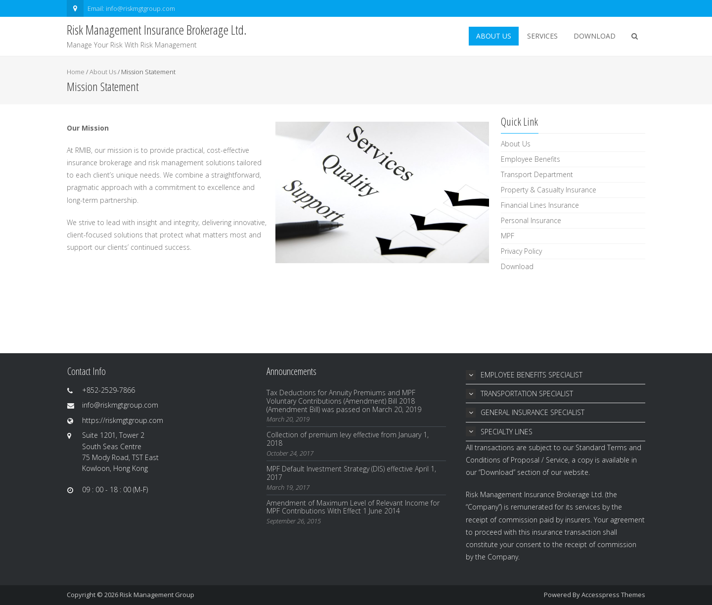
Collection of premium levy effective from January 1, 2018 (348, 439)
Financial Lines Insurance (540, 205)
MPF (507, 235)
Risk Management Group (157, 594)
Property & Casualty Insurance (548, 189)
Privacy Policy (521, 251)
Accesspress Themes (613, 594)
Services (542, 36)
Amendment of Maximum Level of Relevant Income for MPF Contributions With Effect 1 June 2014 (353, 507)
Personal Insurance (531, 220)
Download (595, 36)
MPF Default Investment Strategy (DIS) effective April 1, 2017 (351, 473)
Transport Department (537, 174)
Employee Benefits (530, 159)
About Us (493, 36)
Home (76, 71)
